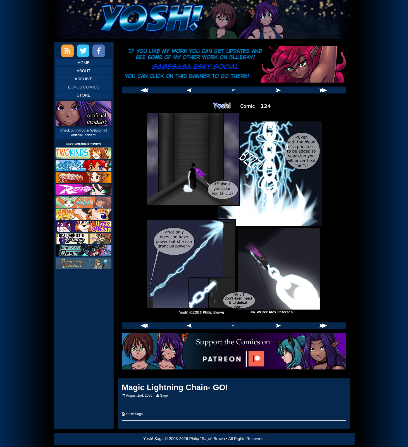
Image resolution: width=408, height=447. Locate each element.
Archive (83, 79)
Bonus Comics (83, 87)
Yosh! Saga (134, 414)
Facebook (98, 51)
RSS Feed (67, 51)
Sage (164, 395)
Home (84, 62)
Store (83, 95)
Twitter (83, 51)
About (84, 71)
